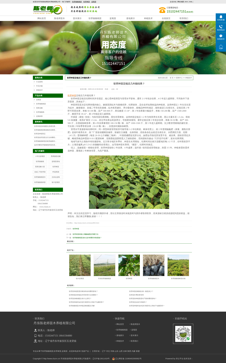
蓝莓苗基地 (56, 161)
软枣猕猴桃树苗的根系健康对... (45, 141)
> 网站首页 (119, 324)
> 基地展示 (119, 335)
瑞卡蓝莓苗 (56, 182)
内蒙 (133, 351)
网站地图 (180, 2)
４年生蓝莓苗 (40, 156)
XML (190, 2)
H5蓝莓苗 (55, 172)
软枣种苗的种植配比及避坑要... (45, 126)
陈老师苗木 (59, 18)
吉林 (125, 351)
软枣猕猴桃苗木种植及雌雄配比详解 (82, 306)
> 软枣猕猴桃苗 (121, 330)
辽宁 (104, 351)
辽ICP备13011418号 (101, 359)
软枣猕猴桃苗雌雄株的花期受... (45, 130)
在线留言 (166, 18)
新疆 (138, 351)
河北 (108, 351)
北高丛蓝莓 (56, 177)
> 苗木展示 (133, 335)
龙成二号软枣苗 (40, 172)
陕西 (129, 351)
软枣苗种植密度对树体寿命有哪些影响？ (83, 291)
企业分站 (173, 2)
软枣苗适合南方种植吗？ (138, 302)
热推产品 (85, 351)
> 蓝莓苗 (133, 330)
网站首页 (41, 18)
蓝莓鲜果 (39, 116)
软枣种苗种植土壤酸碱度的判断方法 (85, 234)
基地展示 (130, 18)
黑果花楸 (39, 108)
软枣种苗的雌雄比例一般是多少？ (141, 291)
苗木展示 (77, 18)
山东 (116, 351)
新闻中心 (179, 78)
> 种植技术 (119, 341)
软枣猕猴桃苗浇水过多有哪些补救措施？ (87, 238)
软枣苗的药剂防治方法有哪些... (45, 137)
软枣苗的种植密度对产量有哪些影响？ (143, 298)
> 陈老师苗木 (134, 324)
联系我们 (184, 18)
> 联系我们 (133, 341)
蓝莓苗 (113, 18)
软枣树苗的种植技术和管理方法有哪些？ (83, 295)
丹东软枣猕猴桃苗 (104, 278)
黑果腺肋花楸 (56, 156)
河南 (112, 351)
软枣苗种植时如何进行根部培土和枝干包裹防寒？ (86, 302)
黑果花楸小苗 (40, 167)
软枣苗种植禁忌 (39, 134)
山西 (121, 351)
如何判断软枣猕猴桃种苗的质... (45, 145)
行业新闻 (39, 82)
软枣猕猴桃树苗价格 (178, 278)
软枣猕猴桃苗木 (40, 177)
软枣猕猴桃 (40, 112)
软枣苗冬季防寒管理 (136, 295)
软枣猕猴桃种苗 (40, 182)
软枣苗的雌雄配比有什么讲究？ (80, 298)
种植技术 (148, 18)
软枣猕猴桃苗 (95, 18)
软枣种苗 (76, 229)
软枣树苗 (56, 167)
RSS (186, 2)
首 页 (171, 78)
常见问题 (39, 86)
